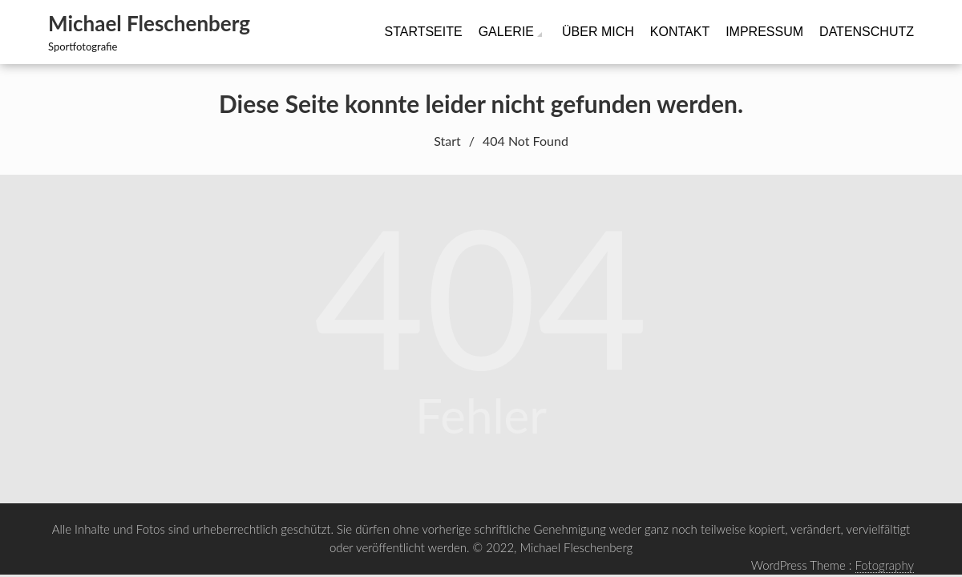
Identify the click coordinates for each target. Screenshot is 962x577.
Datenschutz (866, 31)
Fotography (885, 565)
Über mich (598, 31)
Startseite (423, 31)
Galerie (506, 31)
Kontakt (679, 31)
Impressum (764, 31)
